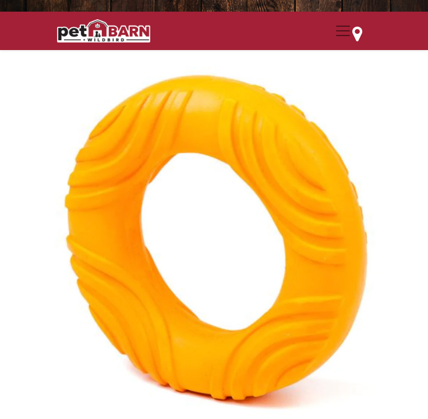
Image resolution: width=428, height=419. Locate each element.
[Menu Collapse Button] (343, 30)
